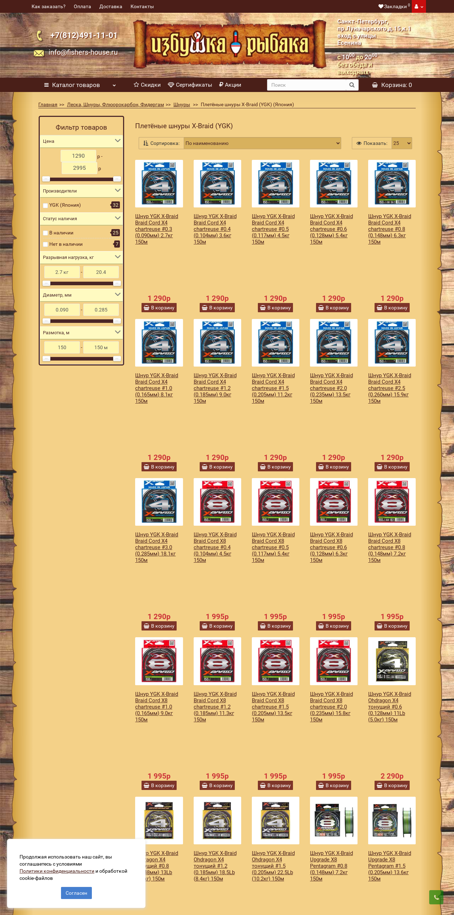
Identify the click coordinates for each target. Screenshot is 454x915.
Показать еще (275, 738)
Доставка (110, 6)
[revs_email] (261, 787)
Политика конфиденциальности (167, 875)
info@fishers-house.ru (83, 52)
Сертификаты (190, 84)
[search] (306, 85)
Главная (47, 104)
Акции (230, 84)
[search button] (352, 85)
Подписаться (354, 787)
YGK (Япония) (65, 205)
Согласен (76, 889)
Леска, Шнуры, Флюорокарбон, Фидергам (115, 104)
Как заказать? (49, 6)
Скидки (147, 84)
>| (176, 750)
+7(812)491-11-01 (84, 35)
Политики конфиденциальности (60, 867)
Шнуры (181, 104)
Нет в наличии (66, 244)
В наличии (61, 232)
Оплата (82, 6)
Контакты (142, 6)
